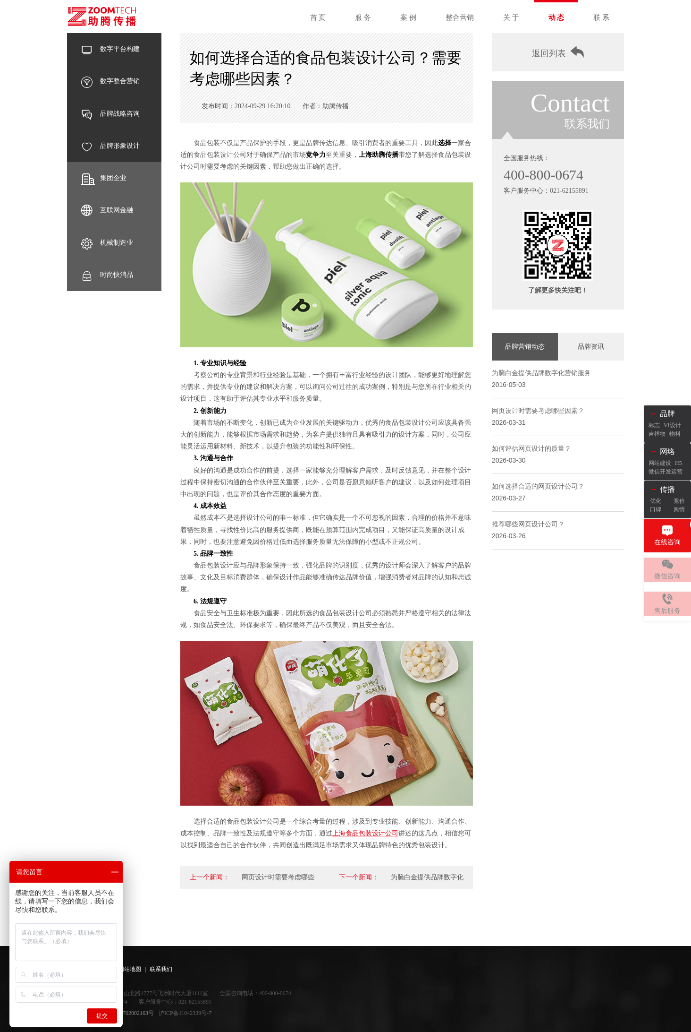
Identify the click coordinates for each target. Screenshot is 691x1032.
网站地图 (129, 969)
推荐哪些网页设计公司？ (528, 528)
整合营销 (460, 17)
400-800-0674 (546, 176)
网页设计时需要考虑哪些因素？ (538, 414)
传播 (667, 489)
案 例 (408, 17)
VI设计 (672, 425)
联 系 (601, 17)
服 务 (363, 17)
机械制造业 (107, 243)
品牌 (667, 414)
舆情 (679, 509)
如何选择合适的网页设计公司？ (538, 490)
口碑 (655, 509)
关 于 (511, 17)
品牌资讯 (591, 349)
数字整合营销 (110, 81)
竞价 (679, 501)
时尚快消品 (107, 275)
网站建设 (660, 463)
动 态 (556, 17)
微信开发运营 (666, 471)
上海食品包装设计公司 (365, 833)
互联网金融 (107, 210)
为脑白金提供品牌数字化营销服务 (541, 376)
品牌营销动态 (525, 349)
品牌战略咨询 (110, 114)
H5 (678, 463)
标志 (654, 425)
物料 (675, 433)
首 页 (318, 17)
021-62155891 (569, 193)
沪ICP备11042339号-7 (185, 1013)
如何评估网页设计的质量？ (531, 452)
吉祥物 (657, 433)
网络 (667, 451)
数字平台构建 (110, 49)
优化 (655, 501)
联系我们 (161, 969)
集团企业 (103, 178)
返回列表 (558, 54)
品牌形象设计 (110, 146)
